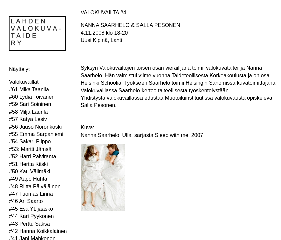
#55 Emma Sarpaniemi (36, 134)
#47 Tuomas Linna (31, 194)
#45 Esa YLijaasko (31, 209)
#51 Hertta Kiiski (28, 164)
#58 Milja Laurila (28, 112)
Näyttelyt (19, 69)
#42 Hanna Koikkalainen (38, 231)
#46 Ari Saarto (26, 201)
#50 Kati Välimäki (29, 171)
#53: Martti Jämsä (30, 149)
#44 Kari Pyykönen (31, 216)
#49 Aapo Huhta (28, 179)
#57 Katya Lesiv (28, 119)
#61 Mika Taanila (29, 89)
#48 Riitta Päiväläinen (35, 186)
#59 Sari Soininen (30, 104)
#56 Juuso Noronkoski (35, 127)
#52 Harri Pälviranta (32, 156)
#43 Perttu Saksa (29, 224)
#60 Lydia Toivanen (32, 97)
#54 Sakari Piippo (30, 141)
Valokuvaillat (24, 82)
